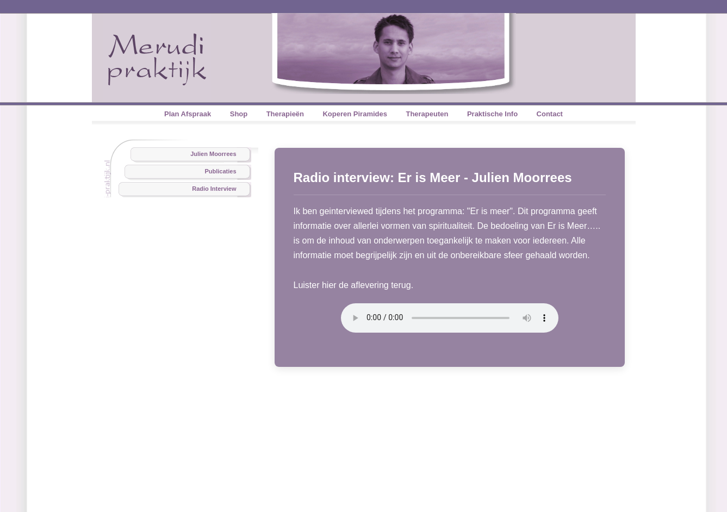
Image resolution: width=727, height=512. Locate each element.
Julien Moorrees (213, 154)
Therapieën (285, 114)
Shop (239, 114)
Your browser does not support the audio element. (449, 318)
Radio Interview (214, 188)
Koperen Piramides (354, 114)
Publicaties (220, 171)
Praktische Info (492, 114)
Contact (550, 114)
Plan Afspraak (187, 114)
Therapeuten (427, 114)
